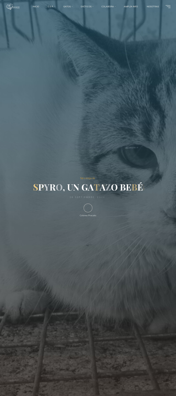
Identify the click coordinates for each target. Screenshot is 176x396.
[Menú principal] (168, 6)
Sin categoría (87, 178)
